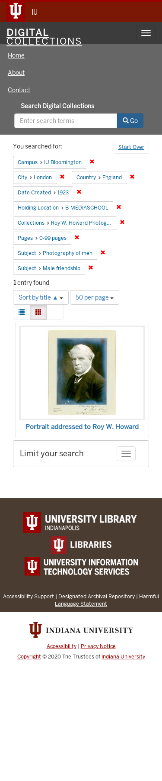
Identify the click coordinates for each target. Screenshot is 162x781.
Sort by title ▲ (41, 297)
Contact (19, 90)
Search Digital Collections (57, 106)
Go (130, 121)
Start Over (131, 147)
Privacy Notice (98, 646)
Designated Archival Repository (96, 596)
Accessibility (61, 646)
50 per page (95, 297)
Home (16, 55)
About (16, 73)
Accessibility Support (28, 596)
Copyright (29, 656)
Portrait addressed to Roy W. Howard (82, 427)
